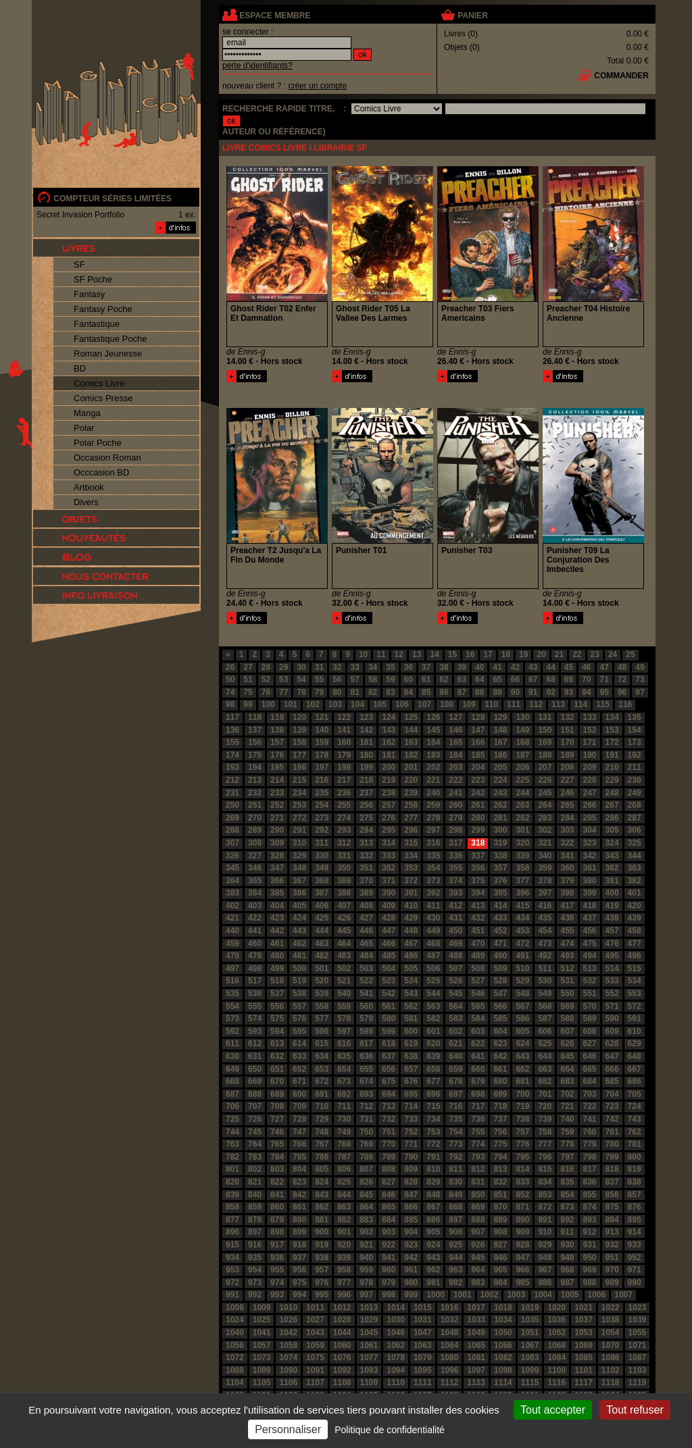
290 (277, 830)
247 (590, 793)
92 (550, 692)
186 (500, 755)
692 (344, 1094)
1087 (637, 1357)
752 (411, 1132)
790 (411, 1157)
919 (321, 1244)
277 (411, 818)
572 (634, 1006)
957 (321, 1269)
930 (567, 1244)
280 (478, 818)
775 (500, 1144)
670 (277, 1081)
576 (299, 1018)
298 (455, 830)
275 (366, 818)
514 (612, 968)
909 (522, 1232)
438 (612, 918)
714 (411, 1106)
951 (612, 1257)
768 (344, 1144)
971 (634, 1269)
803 (277, 1169)
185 (478, 755)
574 (255, 1018)
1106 (288, 1382)
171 (590, 742)
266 (590, 805)
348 (299, 868)
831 (478, 1182)
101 (290, 704)
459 (232, 943)
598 (366, 1031)
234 (299, 793)
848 (433, 1194)
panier (472, 15)
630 (232, 1056)
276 (388, 818)
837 (612, 1182)
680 (500, 1081)
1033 (476, 1319)
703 (590, 1094)
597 (344, 1031)
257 (388, 805)
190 (590, 755)
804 (299, 1169)
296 (411, 830)
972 (232, 1282)
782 (232, 1157)
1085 (583, 1357)
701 (544, 1094)
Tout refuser (634, 1410)
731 (366, 1119)
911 (567, 1232)
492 (544, 955)
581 (411, 1018)
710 (321, 1106)
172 (612, 742)
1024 (235, 1319)
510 (522, 968)
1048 (450, 1332)
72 (622, 679)
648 (634, 1056)
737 (500, 1119)
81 (355, 692)
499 (277, 968)
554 (232, 1006)
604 (500, 1031)
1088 (235, 1370)
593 (255, 1031)
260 (455, 805)
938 (321, 1257)
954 (255, 1269)
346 (255, 868)
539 (321, 993)
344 (634, 855)
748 (321, 1132)
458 (634, 930)
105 (380, 704)
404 (277, 905)
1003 (516, 1294)
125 (411, 717)
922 (388, 1244)
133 (590, 717)
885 (411, 1219)
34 (372, 667)
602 (455, 1031)
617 (366, 1043)
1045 (369, 1332)
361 (590, 868)
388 (344, 893)
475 (590, 943)
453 (522, 930)
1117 (583, 1382)
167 (500, 742)
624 (522, 1043)
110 (491, 704)
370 (366, 880)
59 (390, 679)
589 (590, 1018)
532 (590, 980)
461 (277, 943)
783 (255, 1157)
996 (344, 1294)
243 (500, 793)
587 (544, 1018)
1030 (396, 1319)
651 (277, 1069)
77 (283, 692)
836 (590, 1182)
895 (634, 1219)
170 (567, 742)
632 (277, 1056)
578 (344, 1018)
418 (590, 905)
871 (522, 1207)
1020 (556, 1307)
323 (590, 843)
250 (232, 805)
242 (478, 793)
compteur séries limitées (112, 198)
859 (255, 1207)
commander (621, 75)
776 (522, 1144)
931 (590, 1244)
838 (634, 1182)
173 (634, 742)
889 (500, 1219)
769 (366, 1144)
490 (500, 955)
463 (321, 943)
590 (612, 1018)
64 (479, 679)
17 (487, 654)
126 (433, 717)
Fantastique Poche (110, 339)
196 (299, 767)
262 (500, 805)
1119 (637, 1382)
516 (232, 980)
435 (544, 918)
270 (255, 818)
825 (344, 1182)
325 (634, 843)
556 (277, 1006)
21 (559, 654)
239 (411, 793)
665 (590, 1069)
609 (612, 1031)
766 (299, 1144)
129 (500, 717)
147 (478, 730)
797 (567, 1157)
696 (433, 1094)
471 (500, 943)
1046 (396, 1332)
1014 (396, 1307)
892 (567, 1219)
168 (522, 742)
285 (590, 818)
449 (433, 930)
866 (411, 1207)
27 (247, 667)
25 (630, 654)
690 (299, 1094)
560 (366, 1006)
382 (634, 880)
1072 (235, 1357)
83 (390, 692)
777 (544, 1144)
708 (277, 1106)
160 (344, 742)
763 (232, 1144)
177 (299, 755)
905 (433, 1232)
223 (478, 780)
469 (455, 943)
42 (515, 667)
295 (388, 830)
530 (544, 980)
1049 (476, 1332)
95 (604, 692)
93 (568, 692)
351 (366, 868)
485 (388, 955)
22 (576, 654)
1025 (262, 1319)
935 (255, 1257)
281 (500, 818)
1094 (396, 1370)
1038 (610, 1319)
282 (522, 818)
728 (299, 1119)
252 (277, 805)
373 (433, 880)
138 (277, 730)
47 (604, 667)
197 (321, 767)
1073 (262, 1357)
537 (277, 993)
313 (366, 843)
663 (544, 1069)
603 (478, 1031)
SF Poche (93, 279)
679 (478, 1081)
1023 (637, 1307)
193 (232, 767)
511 (544, 968)
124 (388, 717)
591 (634, 1018)
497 (232, 968)
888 (478, 1219)
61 (426, 679)
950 (590, 1257)
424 (299, 918)
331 (344, 855)
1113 (476, 1382)
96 (622, 692)
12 (399, 654)
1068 (556, 1345)
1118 (610, 1382)
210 (612, 767)
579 (366, 1018)
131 (544, 717)
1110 (396, 1382)
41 (497, 667)
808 (388, 1169)
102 (313, 704)
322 (567, 843)
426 (344, 918)
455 (567, 930)
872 (544, 1207)
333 (388, 855)
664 (567, 1069)
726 (255, 1119)
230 (634, 780)
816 (567, 1169)
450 (455, 930)
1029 (369, 1319)
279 (455, 818)
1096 (450, 1370)
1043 (315, 1332)
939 (344, 1257)
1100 (556, 1370)
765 (277, 1144)
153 (612, 730)
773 (455, 1144)
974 (277, 1282)
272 (299, 818)
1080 (450, 1357)
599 (388, 1031)
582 (433, 1018)
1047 (423, 1332)
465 (366, 943)
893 (590, 1219)
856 (612, 1194)
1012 (342, 1307)
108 (446, 704)
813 (500, 1169)
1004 (543, 1294)
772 (433, 1144)
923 (411, 1244)
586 (522, 1018)
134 (612, 717)
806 (344, 1169)
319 (500, 843)
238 (388, 793)
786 (321, 1157)
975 (299, 1282)
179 (344, 755)
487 (433, 955)
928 (522, 1244)
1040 (235, 1332)
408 (366, 905)
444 (321, 930)
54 (301, 679)
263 (522, 805)
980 (411, 1282)
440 (232, 930)
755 (478, 1132)
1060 (342, 1345)
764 (255, 1144)
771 (411, 1144)
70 (586, 679)
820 (232, 1182)
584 (478, 1018)
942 (411, 1257)
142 (366, 730)
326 (232, 855)
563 (433, 1006)
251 (255, 805)
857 (634, 1194)
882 (344, 1219)
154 (634, 730)
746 (277, 1132)
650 (255, 1069)
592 (232, 1031)
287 (634, 818)
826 (366, 1182)
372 (411, 880)
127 (455, 717)
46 (586, 667)
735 (455, 1119)
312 (344, 843)
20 (541, 654)
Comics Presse (103, 398)
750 (366, 1132)
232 (255, 793)
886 (433, 1219)
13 (416, 654)
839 (232, 1194)
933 (634, 1244)
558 (321, 1006)
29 (283, 667)
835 (567, 1182)
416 (544, 905)
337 (478, 855)
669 (255, 1081)
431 (455, 918)
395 (500, 893)
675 (388, 1081)
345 (232, 868)
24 (612, 654)
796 (544, 1157)
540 (344, 993)
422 (255, 918)
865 (388, 1207)
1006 (597, 1294)
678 (455, 1081)
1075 (315, 1357)
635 (344, 1056)
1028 (342, 1319)
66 (515, 679)
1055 (637, 1332)
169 (544, 742)
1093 (369, 1370)
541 (366, 993)
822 (277, 1182)
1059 (315, 1345)
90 (515, 692)
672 (321, 1081)
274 (344, 818)
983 (478, 1282)
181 (388, 755)
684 (590, 1081)
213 (255, 780)
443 (299, 930)
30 (301, 667)
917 (277, 1244)
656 (388, 1069)
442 (277, 930)
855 (590, 1194)
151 (567, 730)
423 (277, 918)
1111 (423, 1382)
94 (586, 692)
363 (634, 868)
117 (232, 717)
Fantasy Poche (103, 309)
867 (433, 1207)
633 (299, 1056)
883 (366, 1219)
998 (388, 1294)
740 (567, 1119)
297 (433, 830)
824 (321, 1182)
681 (522, 1081)
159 (321, 742)
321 (544, 843)
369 (344, 880)
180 (366, 755)
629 (634, 1043)
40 (479, 667)
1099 (530, 1370)
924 (433, 1244)
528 (500, 980)
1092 (342, 1370)
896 (232, 1232)
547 (500, 993)
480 (277, 955)
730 (344, 1119)
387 (321, 893)
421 (232, 918)
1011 (315, 1307)
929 (544, 1244)
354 (433, 868)
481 (299, 955)
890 (522, 1219)
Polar (84, 428)
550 (567, 993)
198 (344, 767)
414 (500, 905)
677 (433, 1081)
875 (612, 1207)
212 (232, 780)
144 (411, 730)
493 (567, 955)
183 (433, 755)
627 (590, 1043)
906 (455, 1232)
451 (478, 930)
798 (590, 1157)
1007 (623, 1294)
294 (366, 830)
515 (634, 968)
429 (411, 918)
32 (336, 667)
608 (590, 1031)
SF (79, 264)
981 (433, 1282)
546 (478, 993)
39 (462, 667)
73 (639, 679)
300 (500, 830)
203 (455, 767)
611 (232, 1043)
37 (426, 667)
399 (590, 893)
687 (232, 1094)
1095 (423, 1370)
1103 (637, 1370)
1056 (235, 1345)
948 (544, 1257)
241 (455, 793)
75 (247, 692)
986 (544, 1282)
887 (455, 1219)
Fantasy (89, 294)
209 (590, 767)
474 (567, 943)
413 (478, 905)
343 (612, 855)
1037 (583, 1319)
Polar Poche (98, 443)
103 (335, 704)
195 (277, 767)
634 (321, 1056)
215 (299, 780)
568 (544, 1006)
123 (366, 717)
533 (612, 980)
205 (500, 767)
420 (634, 905)
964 (478, 1269)
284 (567, 818)
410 (411, 905)
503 (366, 968)
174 (232, 755)
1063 (423, 1345)
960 (388, 1269)
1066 (503, 1345)
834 (544, 1182)
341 (567, 855)
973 (255, 1282)
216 (321, 780)
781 (634, 1144)
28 (266, 667)
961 (411, 1269)
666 (612, 1069)
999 (411, 1294)
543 (411, 993)
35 (390, 667)
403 (255, 905)
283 (544, 818)
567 (522, 1006)
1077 (369, 1357)
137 (255, 730)
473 (544, 943)
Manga (87, 413)
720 (544, 1106)
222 (455, 780)
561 (388, 1006)
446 (366, 930)
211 (634, 767)
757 (522, 1132)
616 (344, 1043)
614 (299, 1043)
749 (344, 1132)
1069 (583, 1345)
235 (321, 793)
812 (478, 1169)
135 (634, 717)
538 (299, 993)
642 (500, 1056)
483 (344, 955)
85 (426, 692)
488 (455, 955)
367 (299, 880)
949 (567, 1257)
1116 (556, 1382)
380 (590, 880)
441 (255, 930)
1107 (315, 1382)
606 (544, 1031)
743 (634, 1119)
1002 (489, 1294)
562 (411, 1006)
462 (299, 943)
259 (433, 805)
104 (357, 704)
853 (544, 1194)
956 (299, 1269)
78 (301, 692)
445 (344, 930)
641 (478, 1056)
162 (388, 742)
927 (500, 1244)
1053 (583, 1332)
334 (411, 855)
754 (455, 1132)
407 (344, 905)
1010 (288, 1307)
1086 (610, 1357)
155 (232, 742)
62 (443, 679)
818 (612, 1169)
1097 (476, 1370)
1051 (530, 1332)
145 (433, 730)
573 (232, 1018)
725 (232, 1119)
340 (544, 855)
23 (595, 654)
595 (299, 1031)
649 (232, 1069)
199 (366, 767)
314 (388, 843)
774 (478, 1144)
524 (411, 980)
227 (567, 780)
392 (433, 893)
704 (612, 1094)
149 (522, 730)
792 (455, 1157)
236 (344, 793)
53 (283, 679)
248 (612, 793)
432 (478, 918)
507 (455, 968)
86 (443, 692)
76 (266, 692)
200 (388, 767)
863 (344, 1207)
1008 (235, 1307)
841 (277, 1194)
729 (321, 1119)
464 (344, 943)
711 (344, 1106)
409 (388, 905)
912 (590, 1232)
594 (277, 1031)
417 (567, 905)
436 (567, 918)
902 (366, 1232)
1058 (288, 1345)
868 (455, 1207)
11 (380, 654)
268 (634, 805)
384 (255, 893)
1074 (288, 1357)
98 (230, 704)
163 (411, 742)
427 (366, 918)
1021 (583, 1307)
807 (366, 1169)
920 (344, 1244)
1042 (288, 1332)
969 (590, 1269)
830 (455, 1182)
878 (255, 1219)
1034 (503, 1319)
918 (299, 1244)
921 (366, 1244)
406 (321, 905)
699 (500, 1094)
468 (433, 943)
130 (522, 717)
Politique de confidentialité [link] (390, 1429)
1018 (503, 1307)
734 (433, 1119)
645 (567, 1056)
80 (336, 692)
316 (433, 843)
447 (388, 930)
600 (411, 1031)
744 (232, 1132)
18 (505, 654)
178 (321, 755)
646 (590, 1056)
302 (544, 830)
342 (590, 855)
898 (277, 1232)
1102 (610, 1370)
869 (478, 1207)
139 (299, 730)
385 (277, 893)
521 (344, 980)
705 (634, 1094)
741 (590, 1119)
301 (522, 830)
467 (411, 943)
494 (590, 955)
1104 (235, 1382)
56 (336, 679)
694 (388, 1094)
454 (544, 930)
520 (321, 980)
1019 (530, 1307)
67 (532, 679)
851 (500, 1194)
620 (433, 1043)
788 (366, 1157)
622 (478, 1043)
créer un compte (317, 85)
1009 (262, 1307)
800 (634, 1157)
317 (455, 843)
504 (388, 968)
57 (355, 679)
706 (232, 1106)
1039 (637, 1319)
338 (500, 855)
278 (433, 818)
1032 (450, 1319)
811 (455, 1169)
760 (590, 1132)
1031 (423, 1319)
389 (366, 893)
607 (567, 1031)
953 (232, 1269)
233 (277, 793)
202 (433, 767)
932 (612, 1244)
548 (522, 993)
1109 (369, 1382)
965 (500, 1269)
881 (321, 1219)
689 (277, 1094)
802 (255, 1169)
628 (612, 1043)
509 (500, 968)
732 (388, 1119)
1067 (530, 1345)
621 (455, 1043)
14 (434, 654)
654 (344, 1069)
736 (478, 1119)
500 (299, 968)
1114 (503, 1382)
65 (497, 679)
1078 (396, 1357)
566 (500, 1006)
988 (590, 1282)
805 (321, 1169)
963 (455, 1269)
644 (544, 1056)
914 (634, 1232)
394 (478, 893)
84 (408, 692)
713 (388, 1106)
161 (366, 742)
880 (299, 1219)
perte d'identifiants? (257, 65)
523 (388, 980)
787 (344, 1157)
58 (372, 679)
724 (634, 1106)
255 (344, 805)
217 (344, 780)
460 (255, 943)
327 (255, 855)
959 (366, 1269)
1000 (435, 1294)
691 (321, 1094)
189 (567, 755)
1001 (462, 1294)
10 (363, 654)
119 (277, 717)
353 (411, 868)
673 (344, 1081)
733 (411, 1119)
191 (612, 755)
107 (424, 704)
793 (478, 1157)
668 (232, 1081)
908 (500, 1232)
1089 (262, 1370)
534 (634, 980)
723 (612, 1106)
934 (232, 1257)
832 (500, 1182)
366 (277, 880)
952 (634, 1257)
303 (567, 830)
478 (232, 955)
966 (522, 1269)
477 (634, 943)
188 (544, 755)
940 (366, 1257)
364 (232, 880)
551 (590, 993)
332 (366, 855)
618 (388, 1043)
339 (522, 855)
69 (568, 679)
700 (522, 1094)
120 (299, 717)
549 (544, 993)
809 (411, 1169)
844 (344, 1194)
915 (232, 1244)
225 (522, 780)
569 (567, 1006)
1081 (476, 1357)
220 (411, 780)
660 (478, 1069)
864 (366, 1207)
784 (277, 1157)
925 (455, 1244)
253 (299, 805)
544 (433, 993)
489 (478, 955)
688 (255, 1094)
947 (522, 1257)
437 (590, 918)
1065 (476, 1345)
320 (522, 843)
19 (523, 654)
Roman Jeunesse (108, 353)
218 (366, 780)
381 (612, 880)
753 (433, 1132)
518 (277, 980)
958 (344, 1269)
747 (299, 1132)
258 (411, 805)
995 (321, 1294)
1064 (450, 1345)
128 (478, 717)
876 (634, 1207)
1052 (556, 1332)
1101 (583, 1370)
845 (366, 1194)
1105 (262, 1382)
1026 (288, 1319)
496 (634, 955)
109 (469, 704)
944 (455, 1257)
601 (433, 1031)
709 (299, 1106)
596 (321, 1031)
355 (455, 868)
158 (299, 742)
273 (321, 818)
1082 (503, 1357)
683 (567, 1081)
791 (433, 1157)
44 (550, 667)
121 (321, 717)
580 (388, 1018)
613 (277, 1043)
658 (433, 1069)
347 (277, 868)
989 (612, 1282)
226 (544, 780)
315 (411, 843)
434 (522, 918)
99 (247, 704)
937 (299, 1257)
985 (522, 1282)
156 (255, 742)
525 (433, 980)
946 (500, 1257)
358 (522, 868)
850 (478, 1194)
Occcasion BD (101, 472)
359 (544, 868)
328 (277, 855)
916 (255, 1244)
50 (230, 679)
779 (590, 1144)
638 (411, 1056)
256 (366, 805)
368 (321, 880)
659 (455, 1069)
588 (567, 1018)
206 (522, 767)
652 (299, 1069)
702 (567, 1094)
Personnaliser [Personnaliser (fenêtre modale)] (288, 1429)
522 (366, 980)
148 (500, 730)
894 (612, 1219)
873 (567, 1207)
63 (462, 679)
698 (478, 1094)
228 (590, 780)
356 (478, 868)
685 (612, 1081)
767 (321, 1144)
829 (433, 1182)
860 (277, 1207)
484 (366, 955)
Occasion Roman (107, 457)
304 (590, 830)
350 (344, 868)
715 (433, 1106)
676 (411, 1081)
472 (522, 943)
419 (612, 905)
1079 (423, 1357)
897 (255, 1232)
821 (255, 1182)
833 (522, 1182)
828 (411, 1182)
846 (388, 1194)
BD (80, 368)
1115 (530, 1382)
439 (634, 918)
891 (544, 1219)
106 (402, 704)
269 (232, 818)
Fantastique (97, 324)
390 (388, 893)
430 (433, 918)
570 (590, 1006)
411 (433, 905)
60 (408, 679)
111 (513, 704)
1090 (288, 1370)
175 (255, 755)
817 (590, 1169)
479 (255, 955)
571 (612, 1006)
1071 (637, 1345)
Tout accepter (552, 1410)
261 (478, 805)
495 (612, 955)
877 (232, 1219)
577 (321, 1018)
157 (277, 742)
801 (232, 1169)
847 (411, 1194)
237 (366, 793)
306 (634, 830)
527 (478, 980)
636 (366, 1056)
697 (455, 1094)
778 (567, 1144)
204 (478, 767)
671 (299, 1081)
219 (388, 780)
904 (411, 1232)
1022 (610, 1307)
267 (612, 805)
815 (544, 1169)
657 (411, 1069)
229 (612, 780)
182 (411, 755)
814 (522, 1169)
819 (634, 1169)
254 (321, 805)
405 (299, 905)
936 (277, 1257)
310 (299, 843)
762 (634, 1132)
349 (321, 868)
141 (344, 730)
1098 (503, 1370)
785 (299, 1157)
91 (532, 692)
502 (344, 968)
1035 (530, 1319)
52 (266, 679)
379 (567, 880)
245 (544, 793)
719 (522, 1106)
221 (433, 780)
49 (639, 667)
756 (500, 1132)
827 (388, 1182)
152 (590, 730)
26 (230, 667)
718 (500, 1106)
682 (544, 1081)
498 (255, 968)
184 (455, 755)
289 (255, 830)
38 (443, 667)
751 (388, 1132)
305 (612, 830)
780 (612, 1144)
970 (612, 1269)
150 (544, 730)
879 (277, 1219)
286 (612, 818)
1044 (342, 1332)
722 (590, 1106)
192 (634, 755)
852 (522, 1194)
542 (388, 993)
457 (612, 930)
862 (321, 1207)
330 (321, 855)
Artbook (89, 487)
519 (299, 980)
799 (612, 1157)
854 (567, 1194)
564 (455, 1006)
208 (567, 767)
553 (634, 993)
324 (612, 843)
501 (321, 968)
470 (478, 943)
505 (411, 968)
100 (268, 704)
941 (388, 1257)
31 (319, 667)
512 (567, 968)
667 (634, 1069)
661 (500, 1069)
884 (388, 1219)
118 (255, 717)
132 (567, 717)
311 (321, 843)
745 (255, 1132)
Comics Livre (99, 383)
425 (321, 918)
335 (433, 855)
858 (232, 1207)
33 (355, 667)
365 (255, 880)
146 (455, 730)
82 (372, 692)
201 (411, 767)
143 (388, 730)
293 (344, 830)
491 (522, 955)
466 (388, 943)
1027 (315, 1319)
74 (230, 692)
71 (604, 679)
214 (277, 780)
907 (478, 1232)
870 (500, 1207)
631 (255, 1056)
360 (567, 868)
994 (299, 1294)
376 (500, 880)
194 (255, 767)
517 (255, 980)
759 (567, 1132)
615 (321, 1043)
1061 (369, 1345)
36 (408, 667)
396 (522, 893)
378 (544, 880)
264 (544, 805)
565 (478, 1006)
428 (388, 918)
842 (299, 1194)
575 (277, 1018)
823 (299, 1182)
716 (455, 1106)
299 (478, 830)
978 (366, 1282)
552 (612, 993)
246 (567, 793)
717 (478, 1106)
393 (455, 893)
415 (522, 905)
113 (558, 704)
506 (433, 968)
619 (411, 1043)
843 (321, 1194)
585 (500, 1018)
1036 (556, 1319)
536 (255, 993)
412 (455, 905)
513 (590, 968)
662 (522, 1069)
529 (522, 980)
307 (232, 843)
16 (470, 654)
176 (277, 755)
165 (455, 742)
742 (612, 1119)
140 (321, 730)
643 (522, 1056)
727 (277, 1119)
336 (455, 855)
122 (344, 717)
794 (500, 1157)
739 (544, 1119)
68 (550, 679)
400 (612, 893)
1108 (342, 1382)
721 (567, 1106)
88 (479, 692)
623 (500, 1043)
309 (277, 843)
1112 (450, 1382)
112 (536, 704)
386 (299, 893)
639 (433, 1056)
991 (232, 1294)
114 (580, 704)
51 (247, 679)
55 (319, 679)
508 (478, 968)
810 (433, 1169)
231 (232, 793)
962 (433, 1269)
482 (321, 955)
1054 (610, 1332)
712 (366, 1106)
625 (544, 1043)
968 (567, 1269)
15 (452, 654)
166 (478, 742)
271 (277, 818)
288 (232, 830)
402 (232, 905)
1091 (315, 1370)
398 (567, 893)
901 (344, 1232)
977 (344, 1282)
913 (612, 1232)
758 (544, 1132)
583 (455, 1018)
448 (411, 930)
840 (255, 1194)
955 (277, 1269)
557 (299, 1006)
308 (255, 843)
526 (455, 980)
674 (366, 1081)
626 (567, 1043)
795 (522, 1157)
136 (232, 730)
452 (500, 930)
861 (299, 1207)
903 (388, 1232)
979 (388, 1282)
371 (388, 880)
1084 (556, 1357)
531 (567, 980)
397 (544, 893)
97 (639, 692)
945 (478, 1257)
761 (612, 1132)
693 (366, 1094)
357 (500, 868)
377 (522, 880)
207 (544, 767)
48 (622, 667)
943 (433, 1257)
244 (522, 793)
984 (500, 1282)
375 (478, 880)
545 (455, 993)
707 (255, 1106)
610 (634, 1031)
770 (388, 1144)
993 (277, 1294)
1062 (396, 1345)
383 (232, 893)
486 (411, 955)
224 (500, 780)
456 (590, 930)
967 (544, 1269)
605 (522, 1031)
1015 (423, 1307)
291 (299, 830)
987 (567, 1282)
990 (634, 1282)
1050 (503, 1332)
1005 (570, 1294)
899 (299, 1232)
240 (433, 793)
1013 (369, 1307)
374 (455, 880)
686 (634, 1081)
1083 (530, 1357)
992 (255, 1294)
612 (255, 1043)
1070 (610, 1345)
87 (462, 692)
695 (411, 1094)
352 (388, 868)
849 (455, 1194)
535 (232, 993)
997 (366, 1294)
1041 (262, 1332)
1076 (342, 1357)
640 (455, 1056)
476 (612, 943)
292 (321, 830)
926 (478, 1244)
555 (255, 1006)
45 (568, 667)
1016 (450, 1307)
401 (634, 893)
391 (411, 893)
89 (497, 692)
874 (590, 1207)
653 (321, 1069)
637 (388, 1056)
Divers (86, 502)
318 (478, 843)
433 (500, 918)
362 (612, 868)
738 (522, 1119)
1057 (262, 1345)
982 (455, 1282)
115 (603, 704)
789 (388, 1157)
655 (366, 1069)
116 (625, 704)
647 (612, 1056)
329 (299, 855)
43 (532, 667)
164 (433, 742)
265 (567, 805)
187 (522, 755)
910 (544, 1232)
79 (319, 692)
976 (321, 1282)
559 (344, 1006)
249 (634, 793)
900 (321, 1232)
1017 (476, 1307)
